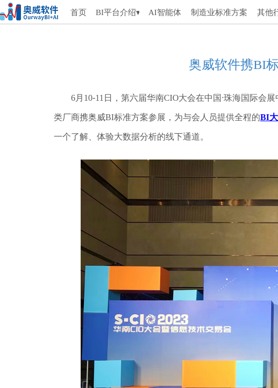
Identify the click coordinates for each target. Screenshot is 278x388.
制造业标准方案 (219, 12)
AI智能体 (164, 12)
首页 (78, 12)
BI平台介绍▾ (117, 12)
